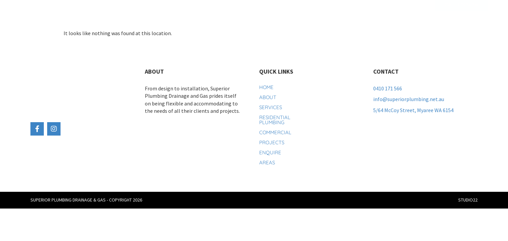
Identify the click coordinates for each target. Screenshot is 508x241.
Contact (390, 14)
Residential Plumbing (243, 14)
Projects (334, 14)
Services (192, 14)
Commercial (297, 14)
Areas (267, 162)
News (363, 14)
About (159, 14)
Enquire (270, 152)
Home (133, 14)
